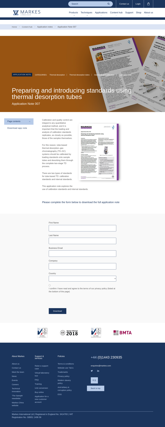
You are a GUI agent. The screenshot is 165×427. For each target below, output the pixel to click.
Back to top (101, 387)
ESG (60, 398)
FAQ (37, 376)
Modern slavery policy (65, 384)
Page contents (13, 117)
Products (58, 13)
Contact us (124, 4)
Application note (23, 71)
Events (15, 377)
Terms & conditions (62, 361)
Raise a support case (42, 363)
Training (38, 381)
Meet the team (18, 368)
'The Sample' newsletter (18, 394)
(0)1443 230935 (108, 353)
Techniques (73, 13)
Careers (15, 381)
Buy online (39, 389)
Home (14, 22)
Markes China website (18, 401)
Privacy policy (64, 379)
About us (147, 13)
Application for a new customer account (42, 397)
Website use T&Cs (63, 368)
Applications (90, 13)
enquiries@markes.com (101, 362)
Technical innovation (16, 387)
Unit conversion (42, 385)
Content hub (108, 13)
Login (138, 4)
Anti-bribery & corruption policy (65, 392)
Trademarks (63, 374)
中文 (94, 377)
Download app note (17, 124)
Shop (135, 13)
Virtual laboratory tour (42, 370)
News (14, 373)
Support (123, 13)
